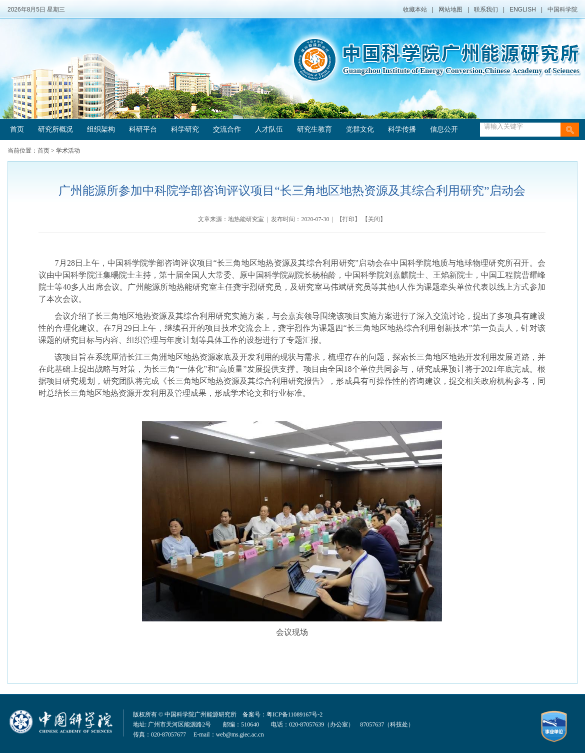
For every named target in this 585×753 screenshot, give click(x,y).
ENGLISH (523, 9)
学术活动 (68, 150)
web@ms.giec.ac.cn (240, 734)
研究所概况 (55, 129)
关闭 (374, 219)
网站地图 (450, 9)
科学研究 (185, 129)
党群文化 (360, 129)
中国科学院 (563, 9)
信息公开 (444, 129)
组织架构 (101, 129)
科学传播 (402, 129)
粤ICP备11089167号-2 (294, 714)
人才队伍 (269, 129)
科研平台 (143, 129)
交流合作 (227, 129)
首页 (17, 129)
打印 (348, 219)
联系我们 (486, 9)
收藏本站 (415, 9)
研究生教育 (314, 129)
